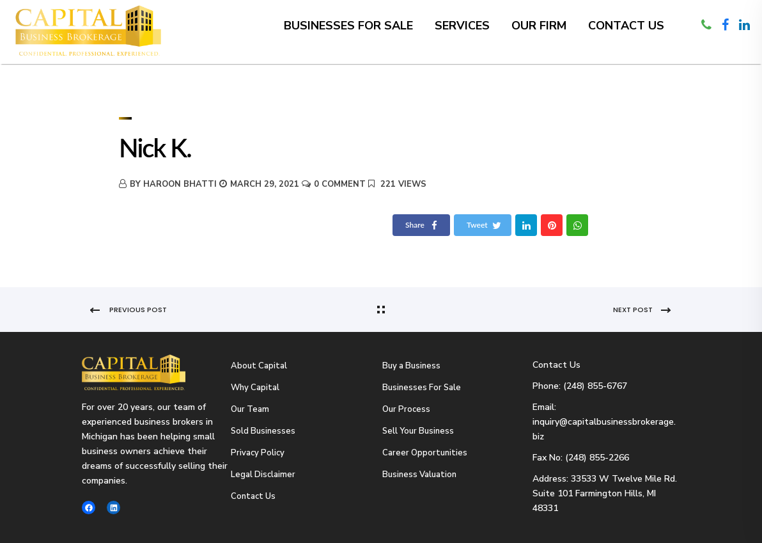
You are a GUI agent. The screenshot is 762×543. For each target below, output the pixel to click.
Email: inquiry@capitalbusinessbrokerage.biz (604, 422)
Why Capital (255, 387)
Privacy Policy (257, 453)
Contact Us (626, 25)
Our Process (406, 409)
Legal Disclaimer (263, 474)
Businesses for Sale (348, 25)
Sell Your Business (418, 431)
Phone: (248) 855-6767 (580, 386)
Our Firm (538, 25)
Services (462, 25)
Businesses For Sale (421, 387)
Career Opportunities (424, 453)
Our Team (250, 409)
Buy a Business (411, 366)
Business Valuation (419, 474)
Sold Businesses (263, 431)
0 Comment (340, 184)
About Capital (259, 366)
